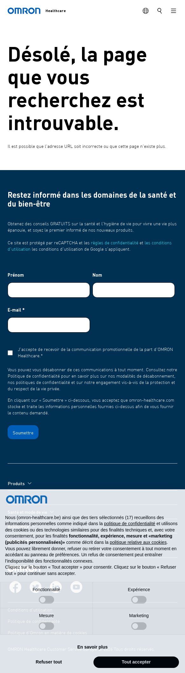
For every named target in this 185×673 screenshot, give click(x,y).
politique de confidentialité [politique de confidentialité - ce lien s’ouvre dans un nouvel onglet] (129, 536)
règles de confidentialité (114, 243)
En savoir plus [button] (92, 660)
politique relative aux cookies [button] (138, 555)
